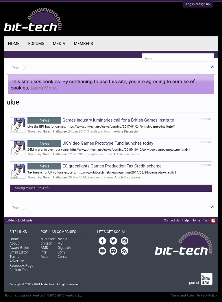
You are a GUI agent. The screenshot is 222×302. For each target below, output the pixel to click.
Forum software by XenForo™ (44, 295)
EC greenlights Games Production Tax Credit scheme (94, 166)
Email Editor (19, 252)
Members (83, 43)
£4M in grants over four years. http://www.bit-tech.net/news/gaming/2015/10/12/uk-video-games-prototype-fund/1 (108, 150)
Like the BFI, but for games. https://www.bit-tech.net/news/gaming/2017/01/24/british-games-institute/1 (101, 126)
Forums (36, 43)
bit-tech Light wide (20, 220)
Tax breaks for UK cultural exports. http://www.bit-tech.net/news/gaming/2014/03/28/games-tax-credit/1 (101, 172)
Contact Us (172, 220)
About (14, 243)
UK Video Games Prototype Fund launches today (90, 143)
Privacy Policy (207, 295)
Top (205, 220)
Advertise (17, 261)
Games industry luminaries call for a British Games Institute (100, 120)
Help (185, 220)
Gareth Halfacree (55, 131)
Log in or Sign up (198, 4)
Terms (14, 257)
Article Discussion (126, 131)
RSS (213, 221)
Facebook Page (21, 266)
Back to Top (19, 270)
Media (59, 43)
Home (14, 43)
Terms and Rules (183, 295)
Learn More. (44, 88)
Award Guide (19, 248)
